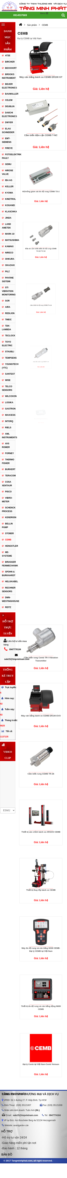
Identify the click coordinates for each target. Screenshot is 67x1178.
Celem (8, 100)
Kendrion (10, 517)
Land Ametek (6, 226)
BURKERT (10, 469)
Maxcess (10, 415)
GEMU (8, 164)
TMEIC (8, 319)
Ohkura (9, 259)
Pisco (8, 491)
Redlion (10, 313)
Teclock (10, 335)
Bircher (10, 62)
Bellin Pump (7, 525)
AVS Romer (6, 445)
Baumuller (10, 94)
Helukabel (10, 581)
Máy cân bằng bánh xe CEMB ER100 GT (40, 77)
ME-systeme (7, 554)
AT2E (7, 55)
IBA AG (8, 180)
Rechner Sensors (8, 590)
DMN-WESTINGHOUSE (8, 599)
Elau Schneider (8, 130)
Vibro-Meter (7, 500)
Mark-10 (9, 234)
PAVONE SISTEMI (8, 280)
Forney (9, 453)
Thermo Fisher (8, 461)
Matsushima (10, 240)
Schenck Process (8, 509)
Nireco (9, 252)
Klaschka (10, 211)
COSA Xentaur (7, 484)
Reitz (8, 607)
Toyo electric (7, 344)
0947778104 (15, 649)
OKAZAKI (10, 265)
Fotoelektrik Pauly (8, 156)
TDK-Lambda (6, 328)
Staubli (9, 351)
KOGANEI (10, 205)
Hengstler (10, 546)
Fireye (9, 148)
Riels (8, 427)
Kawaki (9, 246)
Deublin (9, 106)
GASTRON (10, 409)
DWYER (9, 122)
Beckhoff (10, 68)
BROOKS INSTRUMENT (8, 76)
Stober (9, 533)
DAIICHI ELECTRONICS (8, 114)
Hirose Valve (7, 172)
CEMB (8, 539)
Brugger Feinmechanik (8, 564)
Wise (7, 380)
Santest (10, 374)
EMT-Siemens (6, 140)
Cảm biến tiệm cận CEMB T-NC (41, 135)
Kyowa (9, 193)
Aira (7, 307)
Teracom (10, 475)
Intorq (9, 421)
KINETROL (10, 199)
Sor (7, 301)
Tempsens (10, 358)
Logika (9, 402)
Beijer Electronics (8, 86)
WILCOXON (10, 396)
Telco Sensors (7, 388)
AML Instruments (8, 436)
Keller (9, 186)
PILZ (7, 271)
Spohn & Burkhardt (8, 574)
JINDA (8, 218)
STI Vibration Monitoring (8, 291)
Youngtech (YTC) (8, 366)
